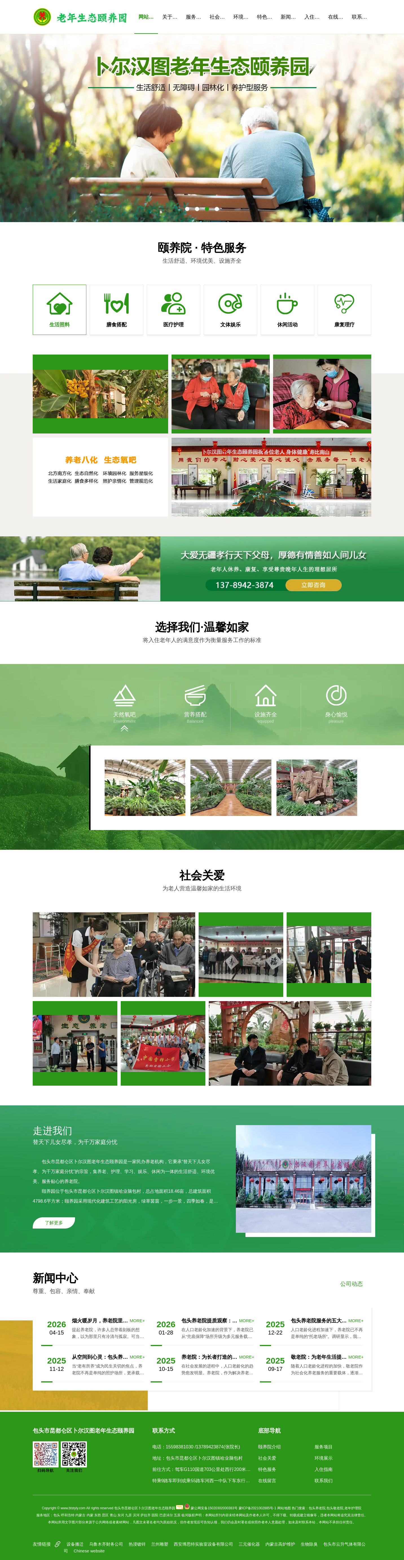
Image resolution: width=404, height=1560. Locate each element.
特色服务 (266, 17)
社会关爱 (219, 17)
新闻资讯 (290, 17)
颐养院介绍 (269, 1446)
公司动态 (351, 1284)
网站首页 (148, 17)
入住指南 (314, 17)
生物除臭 (309, 1544)
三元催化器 (249, 1544)
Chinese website (89, 1550)
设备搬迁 (75, 1544)
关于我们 (172, 17)
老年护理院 (352, 1508)
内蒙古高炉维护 (280, 1544)
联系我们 (361, 17)
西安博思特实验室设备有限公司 (203, 1544)
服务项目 (195, 17)
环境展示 (243, 17)
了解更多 (54, 1222)
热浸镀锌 (137, 1544)
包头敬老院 (334, 1508)
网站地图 (284, 1508)
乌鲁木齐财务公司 (106, 1544)
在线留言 (338, 17)
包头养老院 (317, 1508)
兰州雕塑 (159, 1544)
